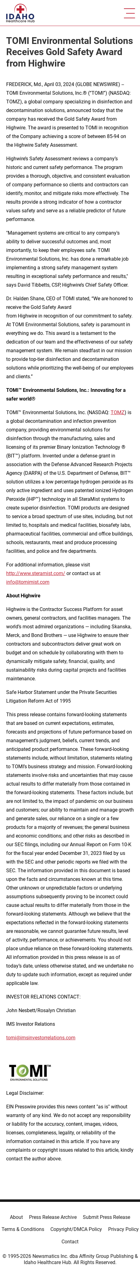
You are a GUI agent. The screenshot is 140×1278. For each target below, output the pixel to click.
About (16, 1217)
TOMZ (118, 412)
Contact (70, 1242)
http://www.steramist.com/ (35, 573)
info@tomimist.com (27, 582)
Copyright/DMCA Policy (76, 1229)
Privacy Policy (123, 1229)
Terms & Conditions (23, 1229)
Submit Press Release (106, 1217)
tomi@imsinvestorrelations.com (40, 1038)
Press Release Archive (53, 1217)
